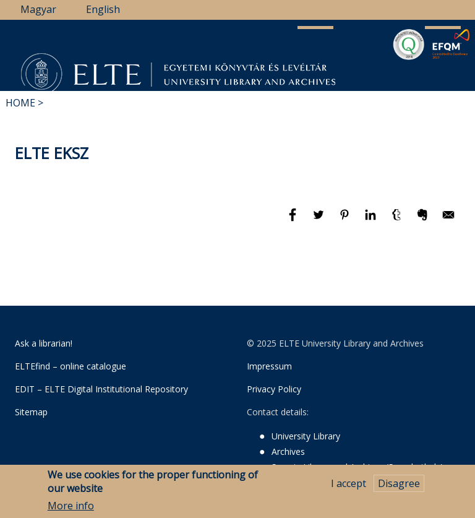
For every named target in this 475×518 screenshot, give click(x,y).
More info (71, 507)
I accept (348, 484)
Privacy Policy (274, 389)
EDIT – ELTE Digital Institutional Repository (101, 389)
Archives (288, 451)
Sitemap (31, 412)
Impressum (269, 366)
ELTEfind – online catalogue (70, 366)
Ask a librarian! (43, 343)
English (103, 9)
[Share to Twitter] (319, 220)
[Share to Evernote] (423, 220)
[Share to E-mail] (448, 220)
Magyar (38, 9)
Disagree (399, 484)
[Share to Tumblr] (397, 220)
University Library (306, 436)
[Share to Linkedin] (371, 220)
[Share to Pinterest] (345, 220)
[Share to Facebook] (293, 220)
